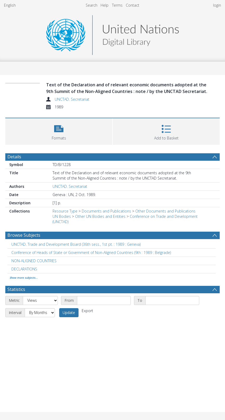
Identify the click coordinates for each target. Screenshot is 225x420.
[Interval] (40, 312)
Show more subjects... (24, 277)
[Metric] (40, 300)
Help (105, 5)
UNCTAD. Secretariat (72, 99)
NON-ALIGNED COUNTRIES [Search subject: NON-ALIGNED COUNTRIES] (34, 260)
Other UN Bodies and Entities (100, 216)
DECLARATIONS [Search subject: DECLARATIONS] (24, 268)
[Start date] (104, 300)
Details (14, 157)
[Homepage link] (112, 33)
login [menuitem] (217, 5)
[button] (58, 130)
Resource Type (65, 211)
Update (69, 312)
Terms (117, 5)
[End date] (172, 300)
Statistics (16, 289)
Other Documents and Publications (165, 211)
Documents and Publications (106, 211)
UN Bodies (62, 216)
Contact (132, 5)
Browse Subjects (23, 235)
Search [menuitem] (91, 5)
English (10, 5)
